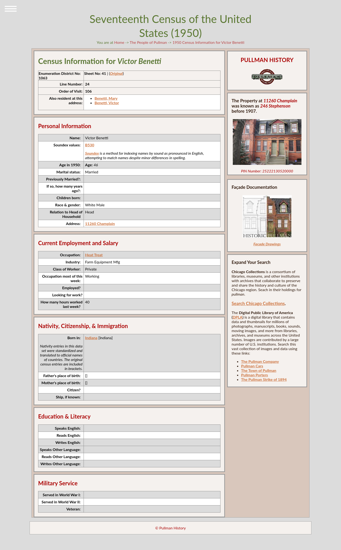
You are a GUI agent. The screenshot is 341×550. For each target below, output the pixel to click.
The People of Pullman (148, 42)
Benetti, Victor (106, 102)
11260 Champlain (100, 223)
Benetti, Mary (105, 98)
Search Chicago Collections (258, 303)
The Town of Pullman (258, 370)
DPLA (237, 317)
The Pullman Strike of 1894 (264, 379)
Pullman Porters (254, 375)
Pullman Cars (252, 366)
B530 (89, 145)
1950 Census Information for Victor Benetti (208, 42)
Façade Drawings (267, 244)
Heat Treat (94, 254)
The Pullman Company (260, 361)
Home (119, 42)
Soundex (92, 153)
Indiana (91, 337)
